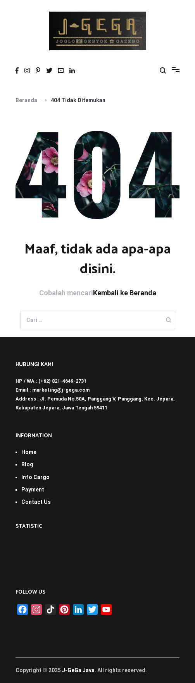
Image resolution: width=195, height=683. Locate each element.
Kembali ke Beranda (124, 293)
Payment (32, 489)
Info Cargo (35, 477)
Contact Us (36, 502)
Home (28, 452)
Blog (27, 464)
